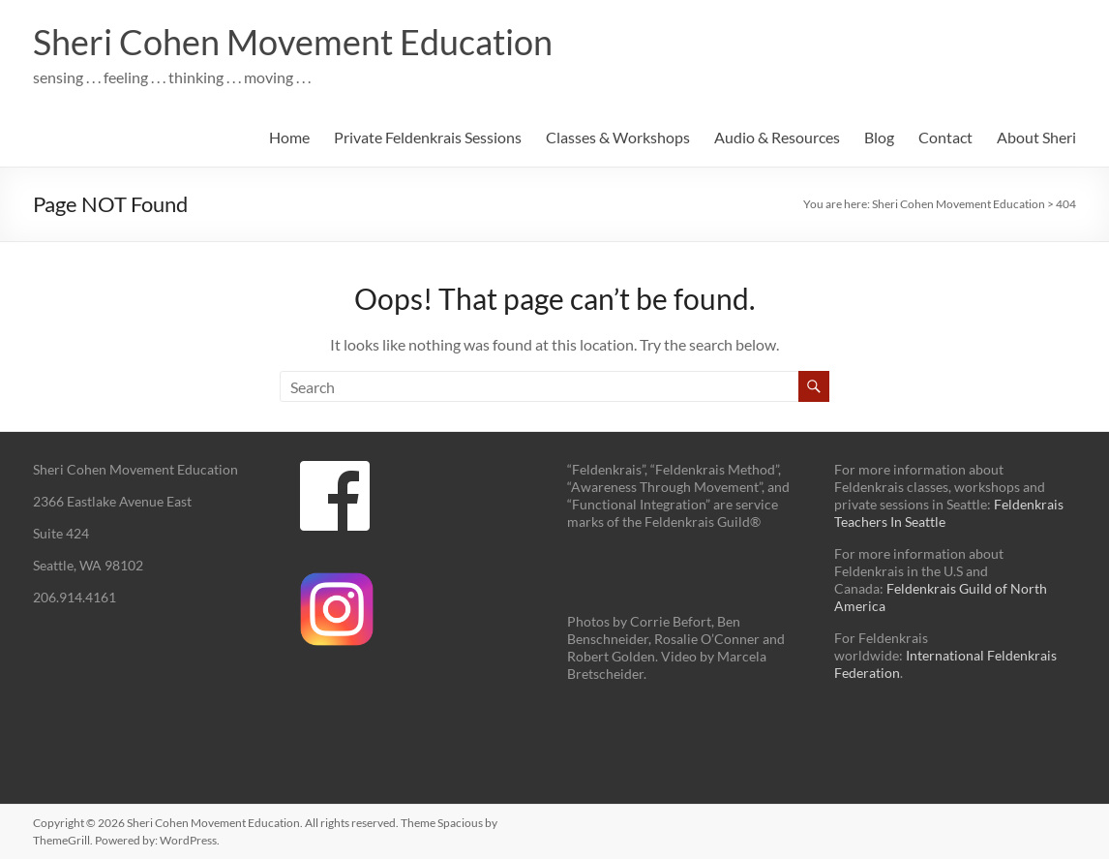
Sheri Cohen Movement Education (293, 41)
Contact (945, 137)
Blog (879, 137)
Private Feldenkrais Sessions (428, 137)
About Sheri (1036, 137)
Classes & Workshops (618, 137)
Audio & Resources (777, 137)
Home (289, 137)
